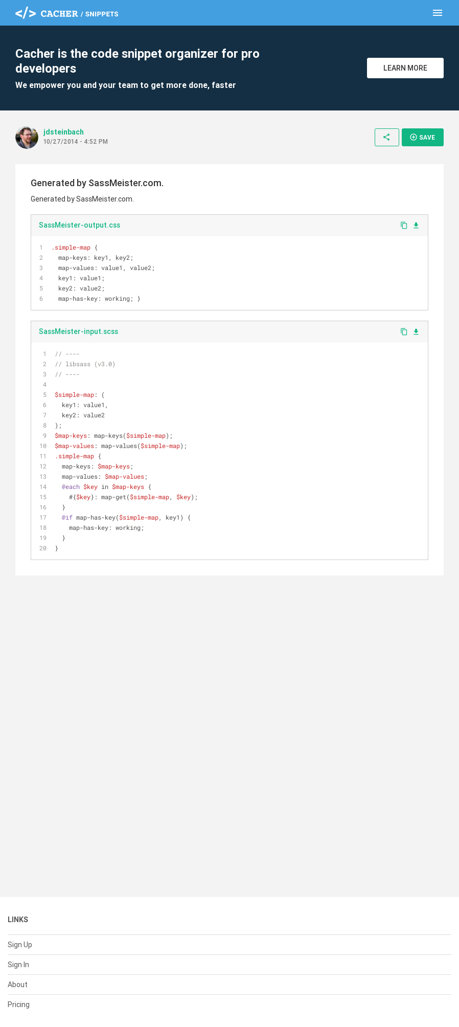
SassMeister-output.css (79, 225)
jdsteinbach (63, 132)
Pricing (19, 1004)
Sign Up (20, 944)
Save (422, 137)
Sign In (18, 964)
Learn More (405, 68)
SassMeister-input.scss (78, 331)
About (18, 984)
